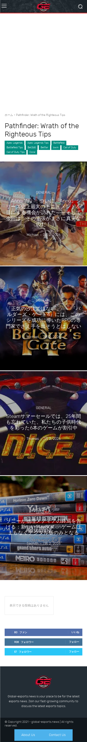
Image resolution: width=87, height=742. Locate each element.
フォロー (74, 641)
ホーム (9, 115)
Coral (32, 152)
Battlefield (59, 143)
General (43, 192)
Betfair (44, 147)
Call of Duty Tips (15, 152)
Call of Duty (69, 147)
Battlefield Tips (15, 147)
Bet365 (32, 147)
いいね (75, 632)
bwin (55, 147)
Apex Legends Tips (38, 143)
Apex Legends (14, 143)
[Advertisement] (43, 61)
